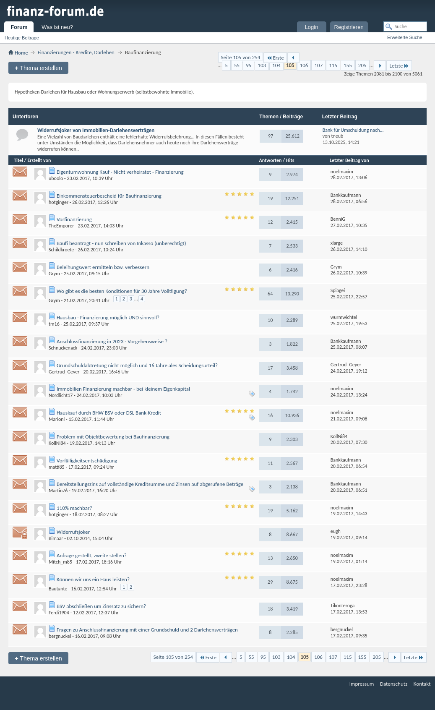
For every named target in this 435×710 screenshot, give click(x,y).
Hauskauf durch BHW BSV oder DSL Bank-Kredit (109, 413)
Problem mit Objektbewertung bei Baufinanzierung (113, 436)
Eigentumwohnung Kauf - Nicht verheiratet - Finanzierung (120, 172)
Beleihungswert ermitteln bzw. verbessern (103, 267)
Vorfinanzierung (74, 219)
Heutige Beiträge (22, 37)
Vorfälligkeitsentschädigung (87, 460)
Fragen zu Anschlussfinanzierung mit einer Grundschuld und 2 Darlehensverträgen (147, 629)
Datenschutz (393, 684)
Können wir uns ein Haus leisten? (93, 579)
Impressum (361, 684)
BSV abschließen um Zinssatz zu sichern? (101, 606)
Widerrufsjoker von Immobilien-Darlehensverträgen (95, 130)
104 (276, 65)
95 (248, 65)
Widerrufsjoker (73, 532)
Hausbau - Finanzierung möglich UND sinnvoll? (108, 317)
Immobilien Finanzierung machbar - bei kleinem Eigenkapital (123, 389)
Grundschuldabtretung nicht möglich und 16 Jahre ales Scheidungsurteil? (137, 365)
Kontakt (422, 684)
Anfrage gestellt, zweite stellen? (92, 555)
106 (304, 65)
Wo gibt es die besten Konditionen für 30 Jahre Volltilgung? (122, 291)
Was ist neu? (57, 27)
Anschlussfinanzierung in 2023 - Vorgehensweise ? (112, 341)
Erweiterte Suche (404, 37)
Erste (275, 58)
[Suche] (405, 26)
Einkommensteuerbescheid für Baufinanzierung (109, 196)
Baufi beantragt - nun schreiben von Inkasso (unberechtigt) (121, 243)
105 (290, 65)
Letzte (399, 66)
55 (237, 65)
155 (348, 65)
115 (333, 65)
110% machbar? (74, 508)
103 (262, 65)
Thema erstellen (38, 67)
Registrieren (349, 27)
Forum (18, 27)
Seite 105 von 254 (240, 57)
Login (311, 27)
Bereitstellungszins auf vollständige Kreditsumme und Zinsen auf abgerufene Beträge (150, 484)
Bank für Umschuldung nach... (353, 130)
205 (362, 65)
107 (318, 65)
